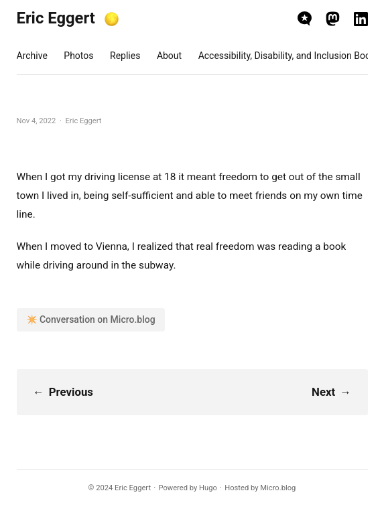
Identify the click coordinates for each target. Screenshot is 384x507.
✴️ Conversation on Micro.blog (90, 319)
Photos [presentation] (78, 55)
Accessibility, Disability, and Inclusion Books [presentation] (289, 55)
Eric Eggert (56, 18)
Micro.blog (278, 488)
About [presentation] (169, 55)
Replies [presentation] (125, 55)
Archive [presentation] (32, 55)
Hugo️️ (208, 488)
